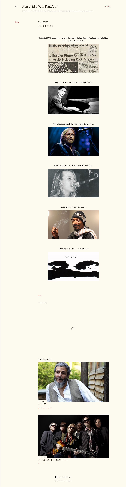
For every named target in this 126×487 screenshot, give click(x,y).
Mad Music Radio (39, 6)
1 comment (46, 464)
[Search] (108, 6)
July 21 (42, 404)
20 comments (47, 408)
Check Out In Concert (53, 460)
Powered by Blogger (63, 477)
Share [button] (17, 22)
